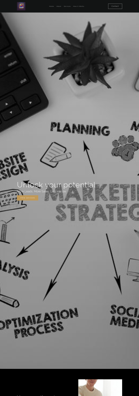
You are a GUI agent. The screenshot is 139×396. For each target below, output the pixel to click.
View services (27, 198)
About (58, 6)
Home (51, 6)
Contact (115, 6)
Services (67, 6)
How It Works (78, 6)
